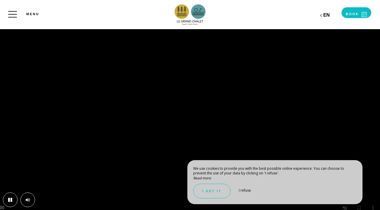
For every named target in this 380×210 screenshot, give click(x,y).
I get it (212, 191)
